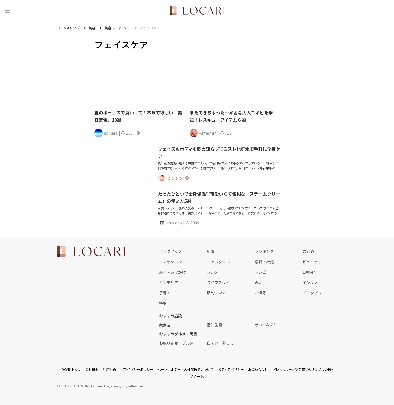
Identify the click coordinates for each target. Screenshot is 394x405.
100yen (309, 272)
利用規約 (109, 369)
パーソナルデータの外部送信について (185, 369)
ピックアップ (170, 251)
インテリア (168, 282)
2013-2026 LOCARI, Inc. (78, 386)
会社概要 (92, 369)
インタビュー (314, 293)
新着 (211, 251)
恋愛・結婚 (264, 261)
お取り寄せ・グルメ (176, 343)
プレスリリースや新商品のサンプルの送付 (303, 369)
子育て (164, 293)
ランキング (264, 251)
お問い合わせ (258, 369)
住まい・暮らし (220, 343)
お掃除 (260, 293)
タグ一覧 (197, 376)
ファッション (170, 261)
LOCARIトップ (70, 369)
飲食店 (164, 325)
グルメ (212, 272)
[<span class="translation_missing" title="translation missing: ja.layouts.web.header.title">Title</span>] (197, 10)
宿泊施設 (214, 325)
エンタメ (310, 282)
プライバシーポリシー (136, 369)
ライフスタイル (220, 282)
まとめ (308, 251)
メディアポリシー (231, 369)
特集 (163, 303)
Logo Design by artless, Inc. (124, 386)
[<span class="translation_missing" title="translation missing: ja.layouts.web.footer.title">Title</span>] (91, 251)
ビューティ (312, 261)
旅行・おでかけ (172, 272)
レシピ (260, 272)
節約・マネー (218, 293)
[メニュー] (7, 10)
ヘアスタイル (218, 261)
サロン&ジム (266, 325)
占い (258, 282)
